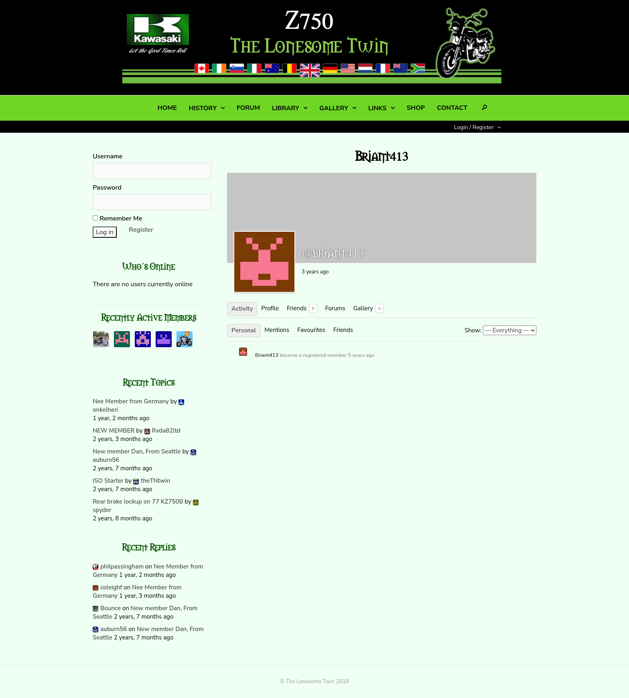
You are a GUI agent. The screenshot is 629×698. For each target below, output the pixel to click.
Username (107, 156)
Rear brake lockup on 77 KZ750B (138, 502)
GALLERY (333, 108)
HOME (167, 107)
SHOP (416, 107)
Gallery (368, 308)
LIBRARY (285, 108)
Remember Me (117, 218)
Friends (302, 308)
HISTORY (203, 108)
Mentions (276, 330)
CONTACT (452, 107)
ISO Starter (108, 481)
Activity (242, 309)
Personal (243, 330)
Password (107, 187)
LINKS (377, 108)
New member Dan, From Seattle (137, 451)
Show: (473, 330)
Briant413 (266, 355)
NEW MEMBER (113, 431)
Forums (335, 308)
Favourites (311, 330)
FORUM (248, 107)
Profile (270, 308)
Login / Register (473, 127)
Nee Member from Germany (131, 401)
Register (141, 229)
